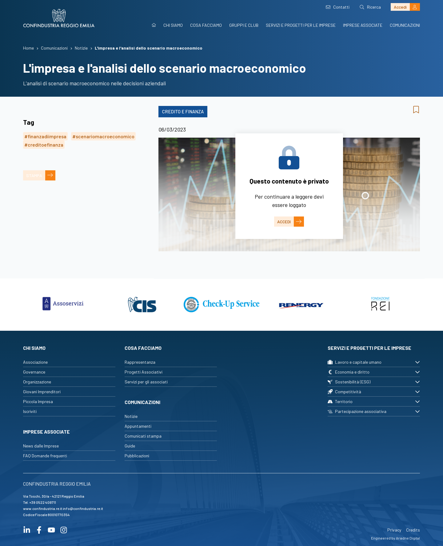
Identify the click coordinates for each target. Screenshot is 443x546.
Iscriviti (30, 411)
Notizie (131, 416)
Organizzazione (37, 381)
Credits (413, 529)
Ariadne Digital (408, 538)
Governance (34, 371)
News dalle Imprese (41, 445)
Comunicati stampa (143, 436)
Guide (130, 445)
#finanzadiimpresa (45, 136)
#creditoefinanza (43, 145)
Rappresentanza (140, 362)
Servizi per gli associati (146, 381)
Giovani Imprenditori (42, 391)
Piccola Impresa (38, 401)
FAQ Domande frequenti (45, 455)
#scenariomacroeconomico (103, 136)
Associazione (35, 362)
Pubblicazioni (137, 455)
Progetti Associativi (143, 371)
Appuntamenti (138, 426)
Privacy (394, 529)
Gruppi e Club (243, 25)
